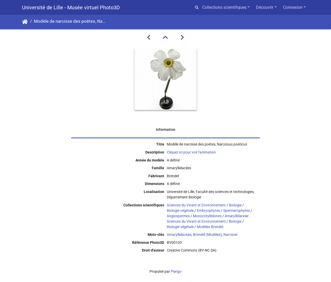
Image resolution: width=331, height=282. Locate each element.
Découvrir (264, 7)
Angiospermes (178, 216)
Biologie (235, 205)
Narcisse (230, 234)
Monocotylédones (207, 216)
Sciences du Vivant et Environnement (196, 205)
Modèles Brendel (210, 227)
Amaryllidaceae (179, 234)
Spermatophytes (236, 210)
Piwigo (176, 271)
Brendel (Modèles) (207, 234)
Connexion (293, 7)
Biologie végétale (180, 210)
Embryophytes (208, 210)
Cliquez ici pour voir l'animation (191, 152)
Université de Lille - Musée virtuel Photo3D (71, 7)
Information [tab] (165, 129)
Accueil (25, 22)
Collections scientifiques (224, 7)
